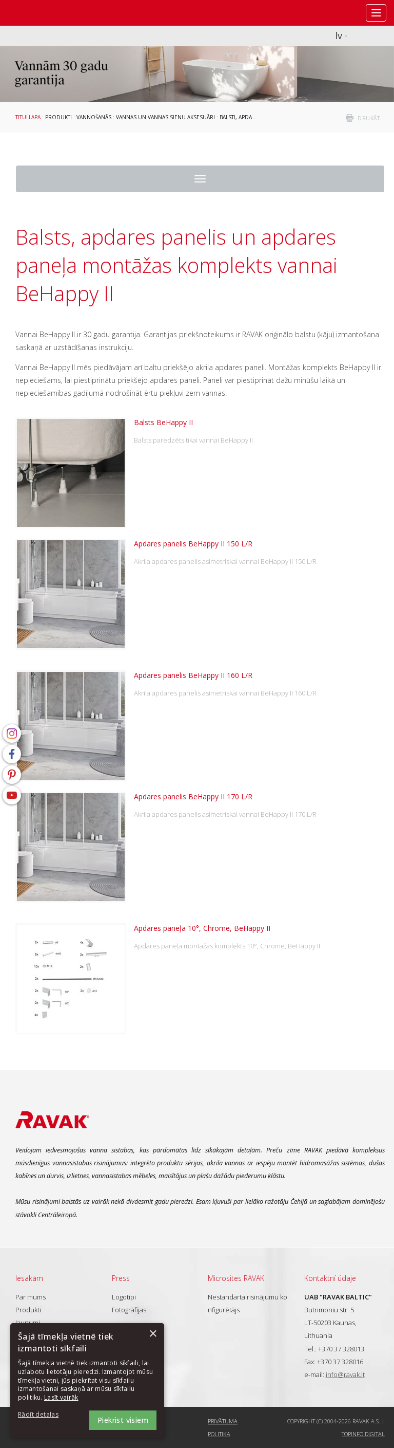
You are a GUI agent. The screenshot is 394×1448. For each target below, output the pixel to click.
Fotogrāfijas (129, 1309)
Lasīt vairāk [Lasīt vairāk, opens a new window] (61, 1397)
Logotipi (124, 1297)
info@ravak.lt (345, 1374)
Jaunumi (27, 1322)
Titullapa (28, 117)
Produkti (58, 117)
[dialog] (87, 1380)
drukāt (369, 118)
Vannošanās (93, 117)
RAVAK (38, 13)
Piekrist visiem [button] (122, 1420)
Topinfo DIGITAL (363, 1434)
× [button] (152, 1334)
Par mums (30, 1297)
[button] (46, 1414)
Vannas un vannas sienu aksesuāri (165, 117)
